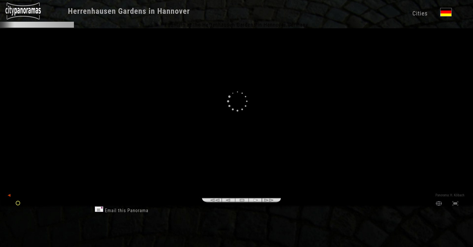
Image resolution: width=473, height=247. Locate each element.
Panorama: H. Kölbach (450, 195)
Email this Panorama (121, 210)
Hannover (173, 11)
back (14, 195)
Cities (420, 13)
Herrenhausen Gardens (107, 11)
